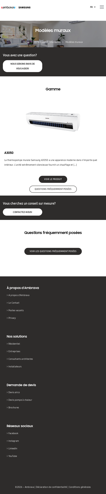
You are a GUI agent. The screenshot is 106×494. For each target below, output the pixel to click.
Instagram (13, 440)
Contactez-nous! (22, 212)
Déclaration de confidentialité (52, 487)
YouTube (12, 456)
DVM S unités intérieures (47, 42)
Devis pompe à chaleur (20, 399)
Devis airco (14, 392)
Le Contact (13, 302)
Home (26, 42)
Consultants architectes (21, 358)
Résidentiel (14, 343)
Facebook (13, 433)
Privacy (12, 317)
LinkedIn (12, 448)
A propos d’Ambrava (18, 295)
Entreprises (14, 351)
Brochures (13, 407)
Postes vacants (16, 310)
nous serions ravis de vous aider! (22, 66)
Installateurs (15, 366)
